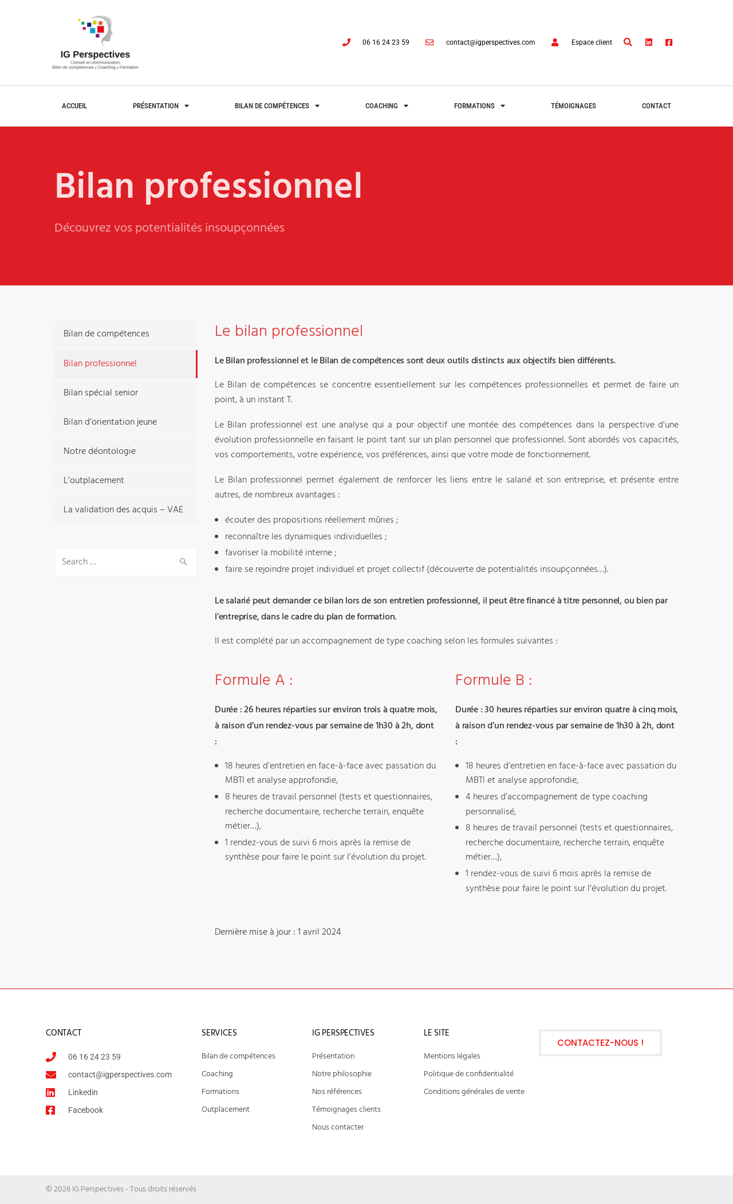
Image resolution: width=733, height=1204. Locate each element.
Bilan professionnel (100, 363)
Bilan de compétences (277, 106)
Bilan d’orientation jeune (110, 422)
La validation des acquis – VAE (123, 510)
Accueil (74, 105)
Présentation (161, 106)
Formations (479, 106)
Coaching (386, 106)
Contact (656, 105)
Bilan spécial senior (101, 393)
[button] (628, 42)
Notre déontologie (100, 451)
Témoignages (573, 105)
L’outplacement (94, 480)
